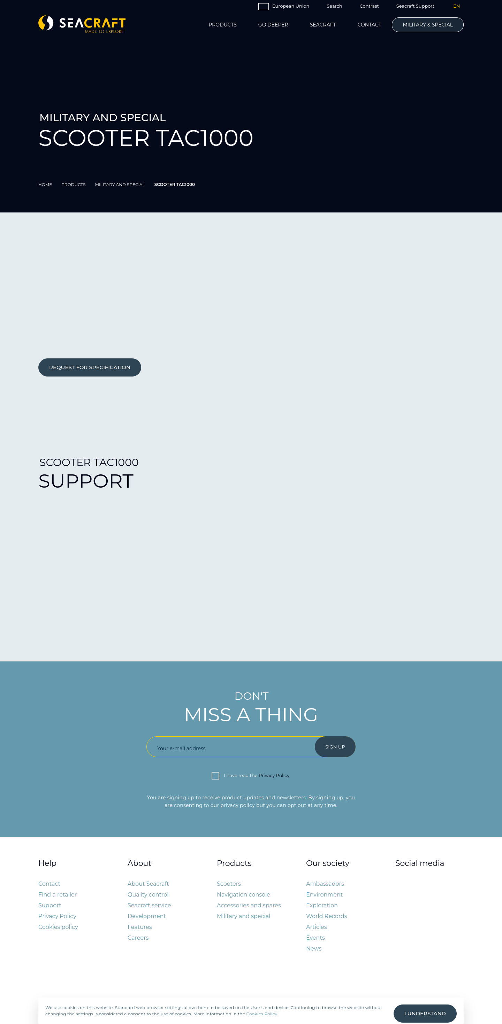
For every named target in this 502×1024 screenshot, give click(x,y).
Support (49, 905)
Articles (316, 927)
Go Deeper (273, 25)
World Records (326, 916)
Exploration (322, 905)
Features (140, 927)
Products (222, 25)
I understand (425, 1013)
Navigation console (243, 894)
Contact (369, 25)
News (313, 948)
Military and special (243, 916)
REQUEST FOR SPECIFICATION (89, 367)
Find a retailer (57, 894)
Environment (324, 894)
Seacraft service (149, 905)
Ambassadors (325, 884)
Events (315, 937)
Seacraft (323, 25)
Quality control (148, 894)
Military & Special (428, 25)
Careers (138, 937)
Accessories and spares (249, 905)
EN (456, 6)
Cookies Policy (261, 1013)
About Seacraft (148, 884)
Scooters (229, 884)
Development (147, 916)
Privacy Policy (274, 775)
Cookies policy (58, 927)
